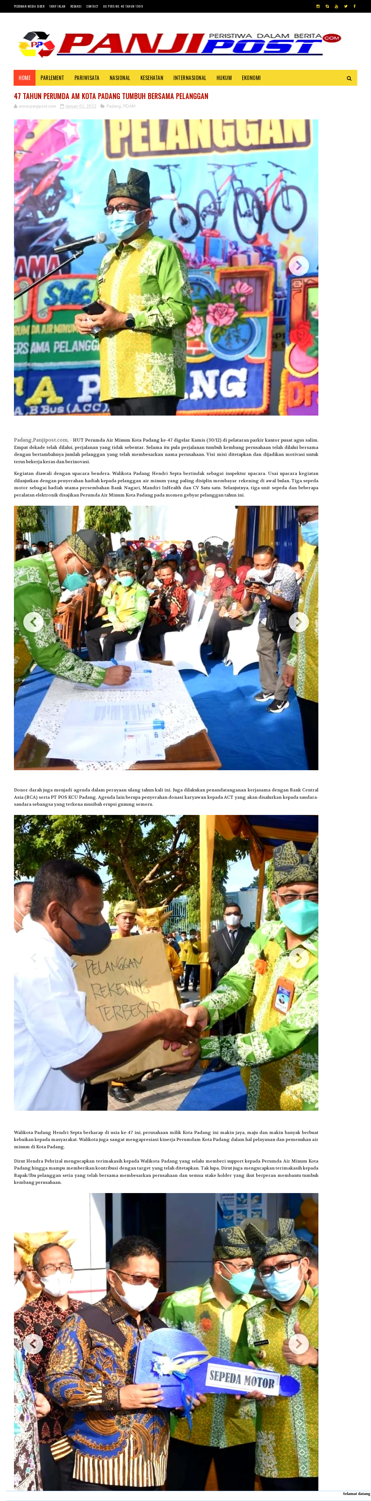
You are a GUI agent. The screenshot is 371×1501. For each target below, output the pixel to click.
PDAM (129, 107)
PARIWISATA (87, 78)
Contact (92, 6)
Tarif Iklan (57, 6)
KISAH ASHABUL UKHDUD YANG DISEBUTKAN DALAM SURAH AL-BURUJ (323, 662)
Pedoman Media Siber (29, 6)
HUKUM (224, 78)
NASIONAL (120, 78)
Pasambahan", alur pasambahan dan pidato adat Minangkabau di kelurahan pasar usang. (323, 630)
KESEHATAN (152, 78)
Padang (114, 107)
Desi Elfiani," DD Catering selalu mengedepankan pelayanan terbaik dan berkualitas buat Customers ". (301, 698)
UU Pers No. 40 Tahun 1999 (123, 6)
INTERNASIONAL (190, 78)
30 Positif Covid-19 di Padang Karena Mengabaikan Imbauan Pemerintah (323, 598)
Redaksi (76, 6)
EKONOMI (251, 78)
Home (25, 78)
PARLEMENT (53, 78)
